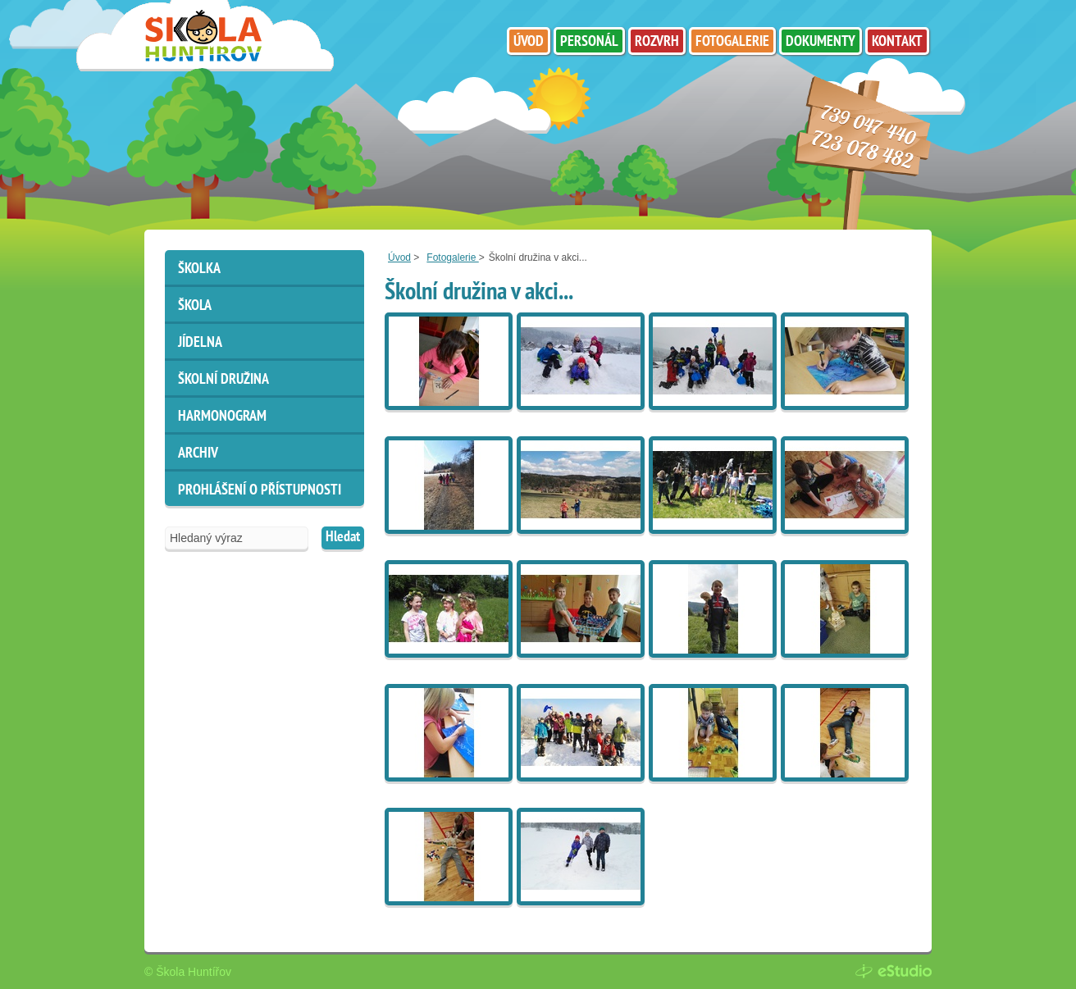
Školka (199, 269)
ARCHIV (198, 453)
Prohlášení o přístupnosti (259, 490)
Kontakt (897, 42)
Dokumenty (820, 42)
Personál (589, 42)
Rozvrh (657, 42)
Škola (195, 306)
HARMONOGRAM (222, 417)
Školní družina (223, 380)
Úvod (399, 257)
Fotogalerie (452, 257)
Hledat (343, 537)
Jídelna (200, 343)
